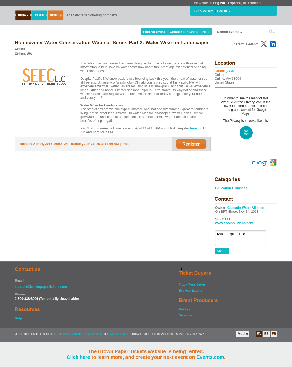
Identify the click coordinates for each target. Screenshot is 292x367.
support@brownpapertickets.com (41, 289)
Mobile (243, 336)
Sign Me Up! (203, 11)
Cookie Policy (119, 336)
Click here (78, 357)
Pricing (184, 312)
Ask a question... (243, 239)
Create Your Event (184, 32)
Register (191, 144)
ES (266, 336)
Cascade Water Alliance (245, 208)
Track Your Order (192, 287)
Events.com (210, 357)
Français (254, 3)
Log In (222, 11)
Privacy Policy (93, 336)
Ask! (220, 253)
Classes (241, 188)
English (219, 3)
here (193, 128)
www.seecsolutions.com (234, 223)
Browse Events (190, 293)
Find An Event (154, 32)
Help (205, 32)
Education (223, 188)
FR (274, 336)
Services (185, 318)
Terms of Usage (72, 336)
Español (234, 3)
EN (259, 336)
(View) (230, 71)
